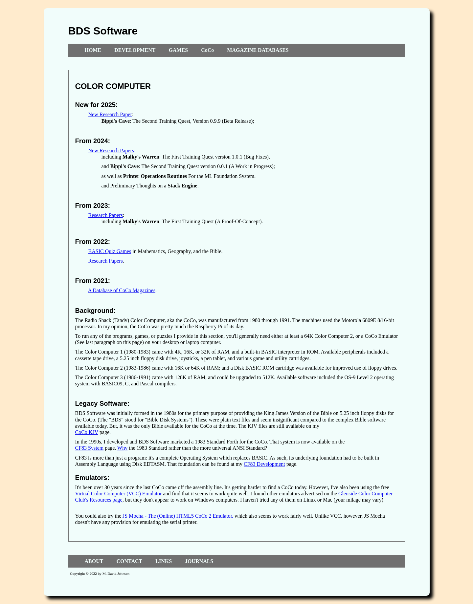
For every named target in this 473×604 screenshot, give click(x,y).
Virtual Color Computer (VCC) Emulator (118, 493)
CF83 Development (264, 464)
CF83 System (89, 448)
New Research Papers (111, 150)
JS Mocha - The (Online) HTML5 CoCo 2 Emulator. (178, 516)
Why (122, 448)
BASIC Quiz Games (109, 251)
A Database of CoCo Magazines (121, 290)
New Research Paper (110, 114)
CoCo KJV (86, 432)
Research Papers (105, 215)
